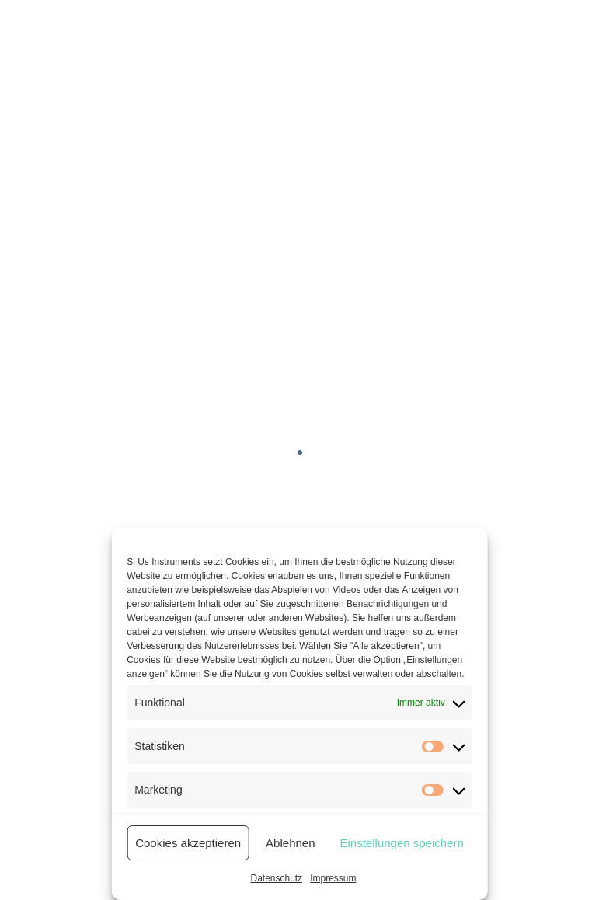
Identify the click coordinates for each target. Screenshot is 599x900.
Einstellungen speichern (402, 842)
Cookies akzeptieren (188, 842)
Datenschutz (276, 878)
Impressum (333, 878)
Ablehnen (290, 842)
